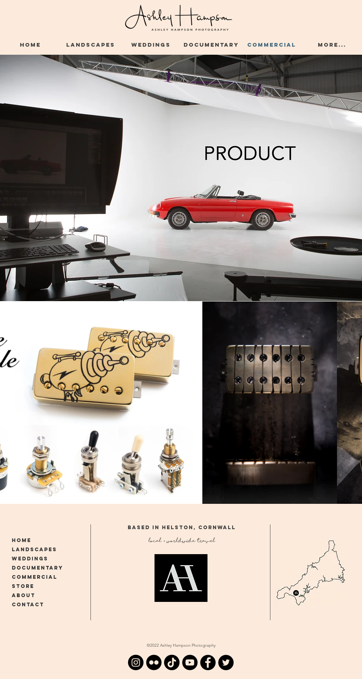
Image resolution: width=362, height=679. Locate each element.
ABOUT (23, 595)
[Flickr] (154, 662)
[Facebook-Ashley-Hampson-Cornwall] (208, 662)
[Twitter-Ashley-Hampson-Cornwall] (226, 662)
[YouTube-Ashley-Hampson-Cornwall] (190, 662)
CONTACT (28, 605)
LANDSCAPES (34, 549)
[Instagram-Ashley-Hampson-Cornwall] (135, 662)
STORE (23, 586)
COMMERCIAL (34, 577)
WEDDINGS (30, 559)
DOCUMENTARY (37, 568)
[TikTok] (172, 662)
